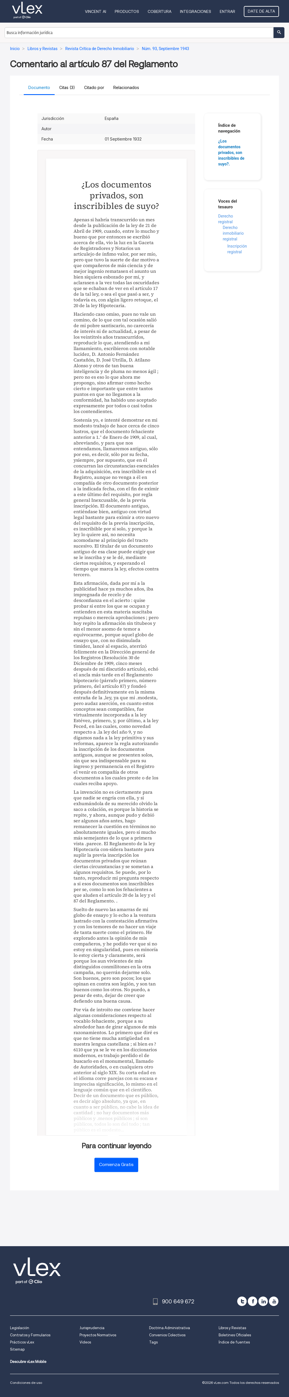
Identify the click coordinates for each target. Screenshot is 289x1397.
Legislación (19, 1328)
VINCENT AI (95, 11)
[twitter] (242, 1301)
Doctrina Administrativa (169, 1328)
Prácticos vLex (22, 1342)
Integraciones (195, 11)
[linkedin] (263, 1301)
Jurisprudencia (92, 1328)
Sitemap (17, 1349)
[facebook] (252, 1301)
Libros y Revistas (232, 1328)
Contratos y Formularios (30, 1335)
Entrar (227, 11)
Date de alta (261, 11)
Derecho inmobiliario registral (233, 233)
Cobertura (159, 11)
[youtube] (273, 1301)
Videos (85, 1342)
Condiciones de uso (26, 1382)
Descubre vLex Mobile (28, 1362)
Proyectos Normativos (98, 1335)
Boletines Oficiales (235, 1335)
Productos (127, 11)
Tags (153, 1342)
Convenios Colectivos (167, 1335)
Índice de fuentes (234, 1342)
